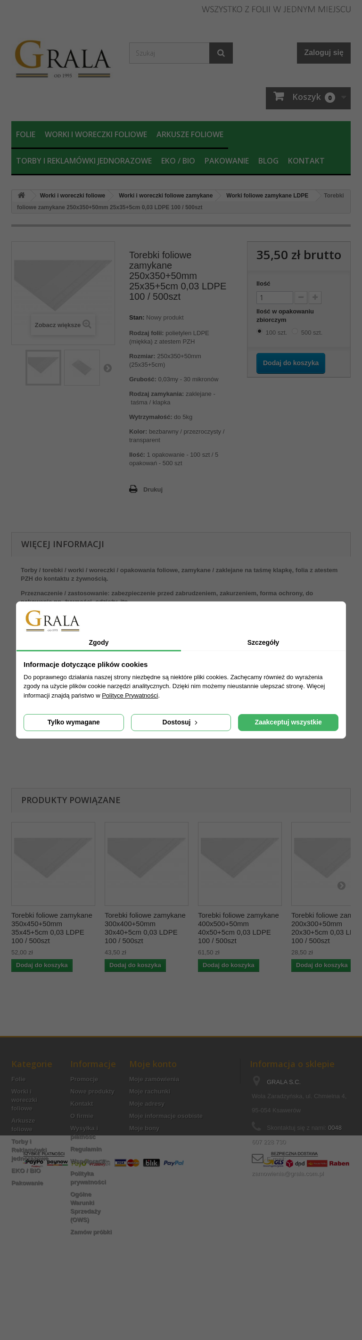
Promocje (84, 1079)
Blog (268, 161)
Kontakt (306, 161)
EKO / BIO (178, 161)
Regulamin (85, 1148)
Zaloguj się (324, 53)
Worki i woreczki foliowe (96, 134)
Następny (107, 367)
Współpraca (87, 1161)
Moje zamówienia (154, 1079)
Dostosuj (181, 722)
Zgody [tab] (99, 642)
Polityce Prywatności (130, 695)
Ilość (263, 283)
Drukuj (153, 489)
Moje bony (144, 1128)
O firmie (81, 1115)
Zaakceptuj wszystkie (288, 722)
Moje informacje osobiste (166, 1115)
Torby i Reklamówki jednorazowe (84, 161)
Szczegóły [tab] (263, 642)
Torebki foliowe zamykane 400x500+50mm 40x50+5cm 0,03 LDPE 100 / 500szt (238, 928)
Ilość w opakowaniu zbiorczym (285, 315)
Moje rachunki (149, 1091)
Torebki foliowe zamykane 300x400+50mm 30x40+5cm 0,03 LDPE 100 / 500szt (145, 928)
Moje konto (153, 1063)
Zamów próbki (91, 1231)
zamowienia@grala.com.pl (288, 1173)
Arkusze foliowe (189, 134)
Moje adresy (147, 1103)
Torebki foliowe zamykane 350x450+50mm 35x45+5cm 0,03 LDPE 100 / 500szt (51, 928)
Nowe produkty (92, 1091)
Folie (25, 134)
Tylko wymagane (74, 722)
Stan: (137, 317)
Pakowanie (227, 161)
